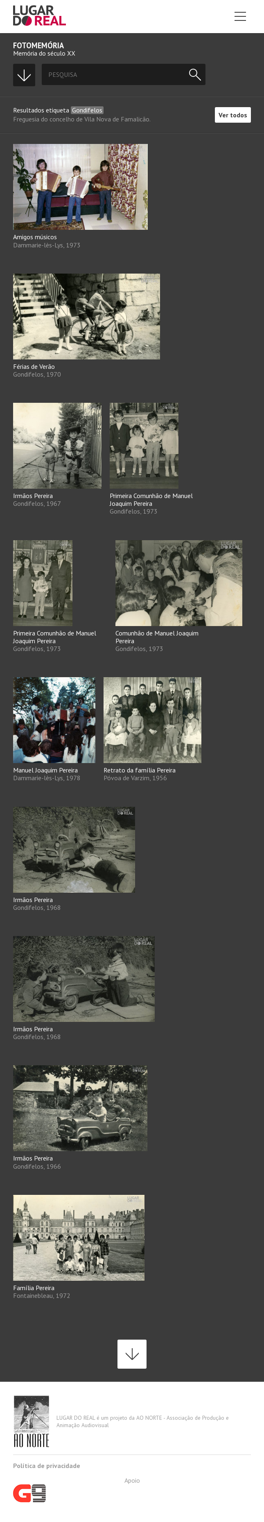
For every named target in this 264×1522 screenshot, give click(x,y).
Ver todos (233, 115)
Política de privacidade (46, 1465)
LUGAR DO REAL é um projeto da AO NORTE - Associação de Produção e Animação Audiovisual (121, 1421)
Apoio (76, 1489)
